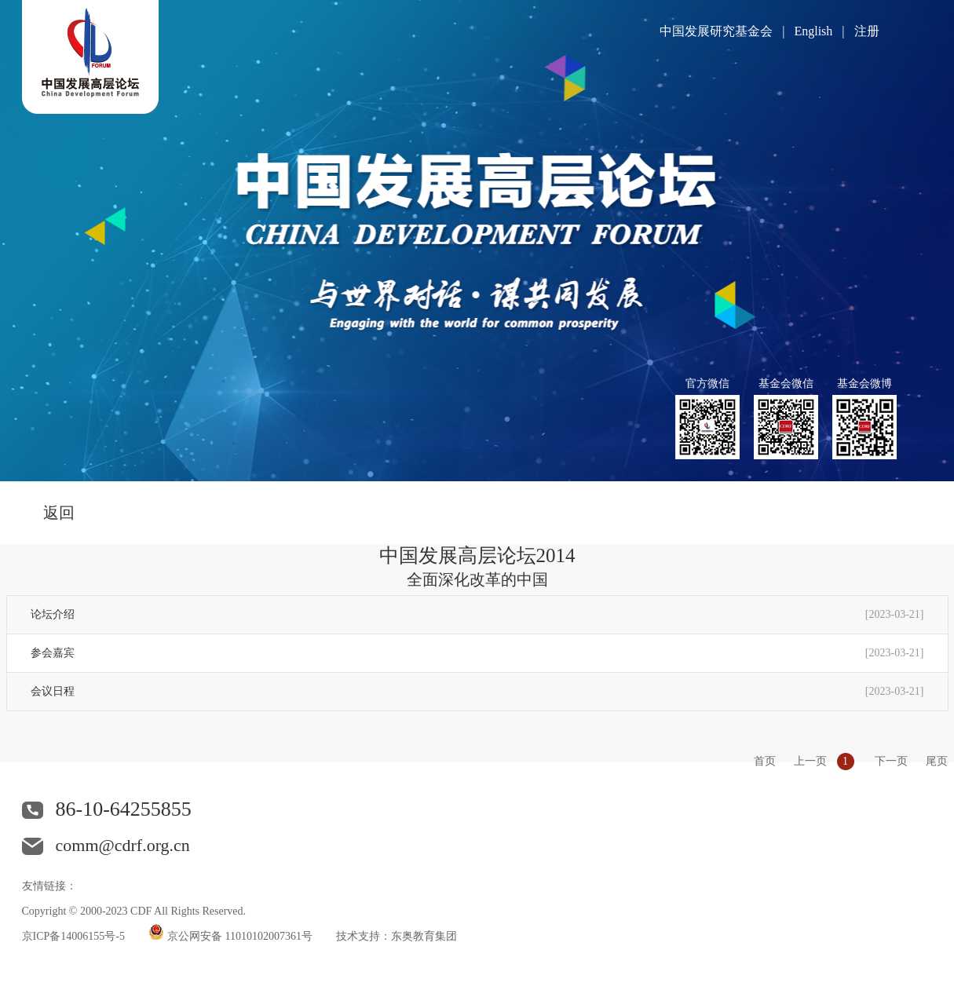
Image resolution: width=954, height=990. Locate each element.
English (813, 31)
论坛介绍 (53, 614)
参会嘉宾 (53, 653)
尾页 (937, 761)
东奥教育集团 (424, 936)
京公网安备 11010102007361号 (239, 936)
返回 (59, 512)
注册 (866, 31)
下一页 (891, 761)
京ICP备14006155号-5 (73, 936)
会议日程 (53, 691)
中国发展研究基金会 (716, 31)
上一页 (810, 761)
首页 (765, 761)
